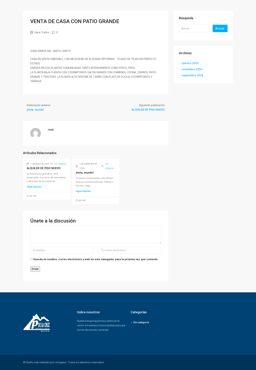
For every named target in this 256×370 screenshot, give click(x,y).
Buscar (220, 28)
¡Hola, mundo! (85, 172)
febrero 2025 (190, 63)
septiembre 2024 (192, 75)
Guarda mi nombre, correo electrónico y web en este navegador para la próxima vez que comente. (95, 259)
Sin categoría (60, 164)
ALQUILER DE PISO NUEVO (44, 168)
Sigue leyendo (34, 186)
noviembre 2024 (192, 69)
